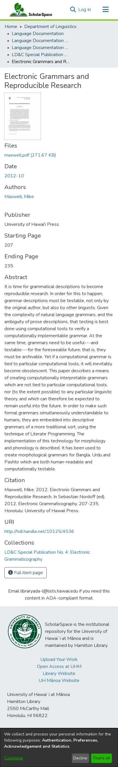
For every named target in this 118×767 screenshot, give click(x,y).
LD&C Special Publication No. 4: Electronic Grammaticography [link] (41, 54)
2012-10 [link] (14, 176)
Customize (13, 758)
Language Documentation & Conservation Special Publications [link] (41, 47)
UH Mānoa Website (59, 680)
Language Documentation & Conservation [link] (41, 40)
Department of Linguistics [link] (50, 26)
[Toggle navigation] (105, 9)
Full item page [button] (25, 572)
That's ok (101, 758)
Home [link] (11, 26)
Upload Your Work (59, 659)
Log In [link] (84, 9)
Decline (80, 758)
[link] (30, 155)
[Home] (29, 9)
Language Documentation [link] (38, 33)
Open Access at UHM (59, 666)
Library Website (59, 673)
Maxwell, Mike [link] (19, 196)
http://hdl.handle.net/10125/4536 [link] (39, 531)
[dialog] (59, 747)
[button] (73, 9)
